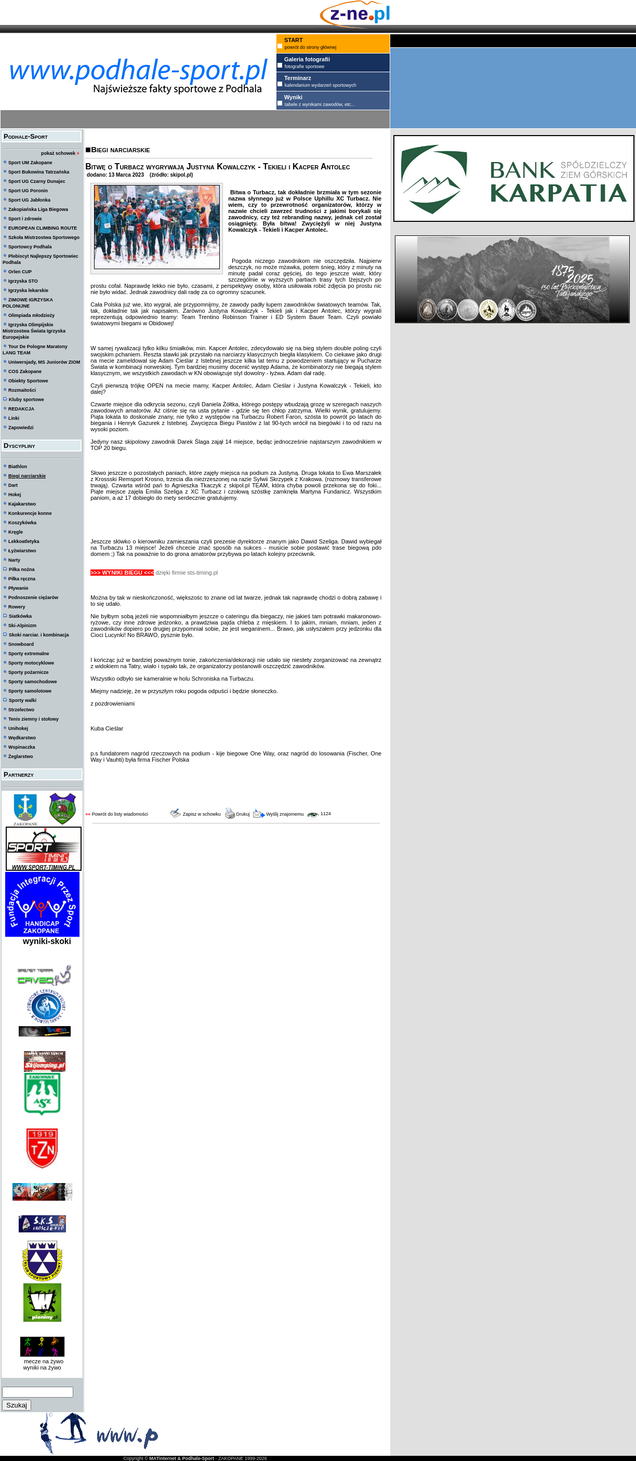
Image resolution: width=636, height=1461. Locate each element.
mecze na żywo (42, 1361)
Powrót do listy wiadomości (120, 814)
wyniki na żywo (42, 1367)
